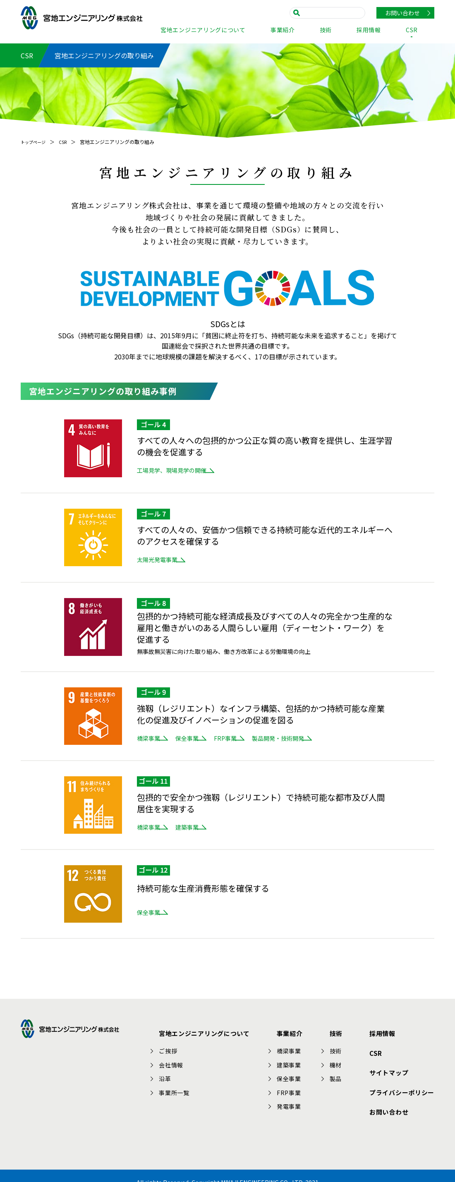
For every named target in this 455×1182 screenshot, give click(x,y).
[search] (330, 12)
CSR (412, 30)
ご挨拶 (176, 1046)
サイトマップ (386, 1060)
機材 (340, 1060)
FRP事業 (255, 738)
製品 (340, 1074)
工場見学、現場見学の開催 (171, 470)
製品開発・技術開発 (324, 738)
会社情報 (179, 1060)
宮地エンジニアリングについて (203, 30)
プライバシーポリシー (399, 1075)
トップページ (35, 141)
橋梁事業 (148, 738)
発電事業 (295, 1101)
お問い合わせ (402, 13)
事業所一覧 (182, 1088)
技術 (326, 30)
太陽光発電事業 (157, 559)
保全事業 (202, 738)
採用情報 (369, 30)
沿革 (173, 1074)
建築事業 (202, 827)
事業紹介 (283, 30)
